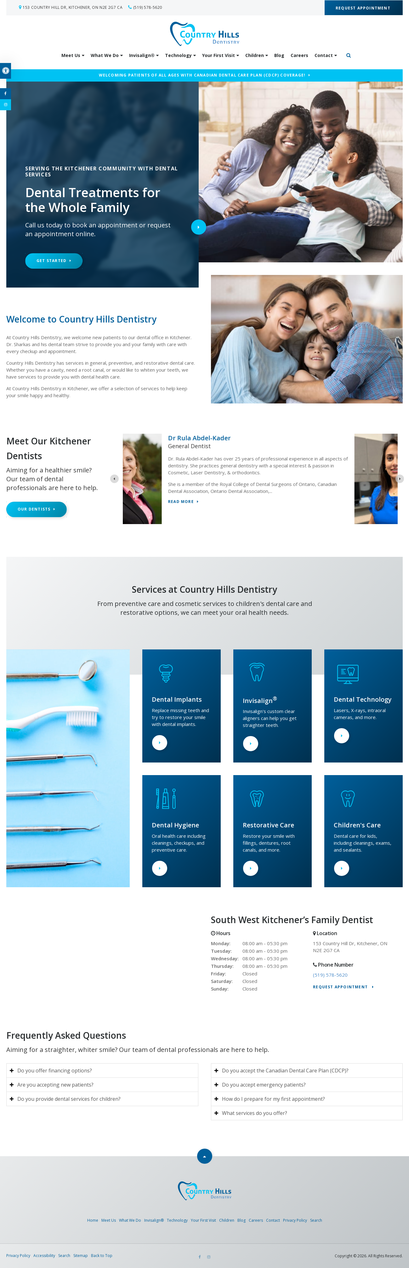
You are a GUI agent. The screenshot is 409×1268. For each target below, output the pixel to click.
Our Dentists (34, 509)
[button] (369, 108)
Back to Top (101, 1255)
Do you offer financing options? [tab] (54, 1070)
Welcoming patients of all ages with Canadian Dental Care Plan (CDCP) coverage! (202, 75)
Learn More (160, 743)
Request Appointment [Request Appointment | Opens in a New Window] (364, 8)
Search (316, 1220)
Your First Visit (218, 55)
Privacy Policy (295, 1220)
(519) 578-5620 (147, 7)
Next (198, 227)
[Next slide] (399, 479)
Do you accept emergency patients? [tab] (264, 1084)
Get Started (51, 260)
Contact (324, 55)
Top (204, 1156)
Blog (279, 55)
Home (92, 1220)
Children (254, 55)
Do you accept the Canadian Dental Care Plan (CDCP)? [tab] (285, 1070)
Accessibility (44, 1255)
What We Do (105, 55)
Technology (178, 55)
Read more (224, 502)
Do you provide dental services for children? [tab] (69, 1098)
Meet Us (70, 55)
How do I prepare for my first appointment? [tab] (273, 1098)
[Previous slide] (114, 479)
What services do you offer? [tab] (254, 1113)
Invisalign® (142, 55)
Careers (299, 55)
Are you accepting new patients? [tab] (55, 1084)
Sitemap (80, 1255)
